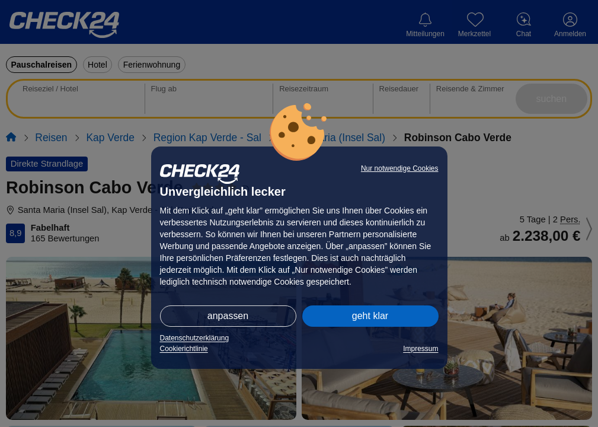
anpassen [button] (227, 316)
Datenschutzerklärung (194, 338)
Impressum (420, 349)
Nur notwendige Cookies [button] (400, 168)
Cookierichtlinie (184, 349)
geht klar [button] (370, 316)
